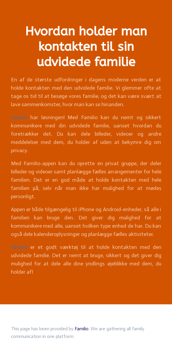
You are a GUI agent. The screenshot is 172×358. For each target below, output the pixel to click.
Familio (19, 117)
